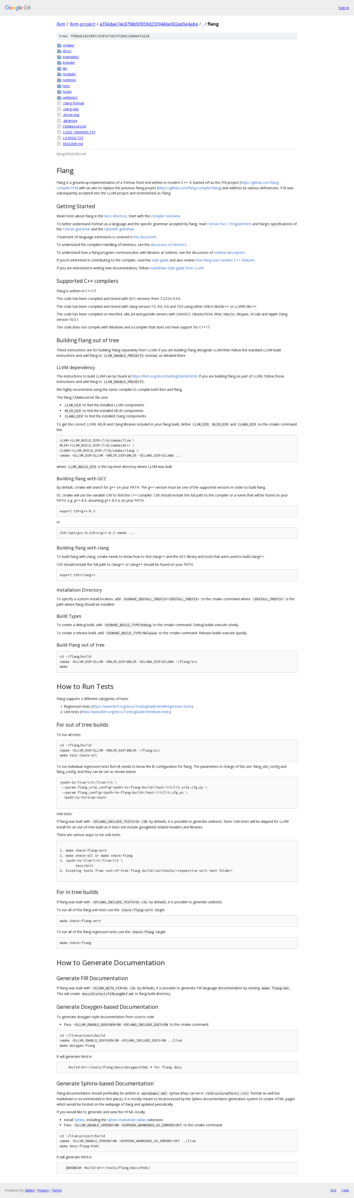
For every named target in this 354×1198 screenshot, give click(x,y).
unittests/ (70, 97)
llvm (61, 24)
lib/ (65, 68)
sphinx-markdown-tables (127, 1119)
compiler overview (165, 216)
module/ (69, 74)
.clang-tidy (71, 109)
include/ (69, 62)
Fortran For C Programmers (229, 224)
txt (333, 1190)
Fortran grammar (76, 229)
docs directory (115, 216)
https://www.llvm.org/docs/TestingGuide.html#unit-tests (125, 711)
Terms (57, 1190)
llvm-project (82, 24)
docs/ (67, 51)
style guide (160, 260)
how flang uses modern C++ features (225, 260)
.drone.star (71, 114)
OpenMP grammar (119, 229)
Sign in (344, 7)
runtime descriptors (229, 252)
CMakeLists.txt (74, 126)
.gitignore (70, 120)
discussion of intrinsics (168, 244)
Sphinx (79, 1119)
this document (144, 237)
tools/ (67, 91)
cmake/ (68, 45)
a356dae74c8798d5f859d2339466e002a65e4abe (149, 24)
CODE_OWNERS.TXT (79, 132)
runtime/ (69, 80)
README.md (73, 143)
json (345, 1190)
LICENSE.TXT (73, 138)
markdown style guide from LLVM (177, 268)
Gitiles (29, 1190)
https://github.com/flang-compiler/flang (189, 188)
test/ (66, 86)
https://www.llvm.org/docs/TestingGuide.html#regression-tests (142, 706)
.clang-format (73, 103)
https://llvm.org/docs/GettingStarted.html (164, 376)
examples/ (71, 56)
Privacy (43, 1190)
